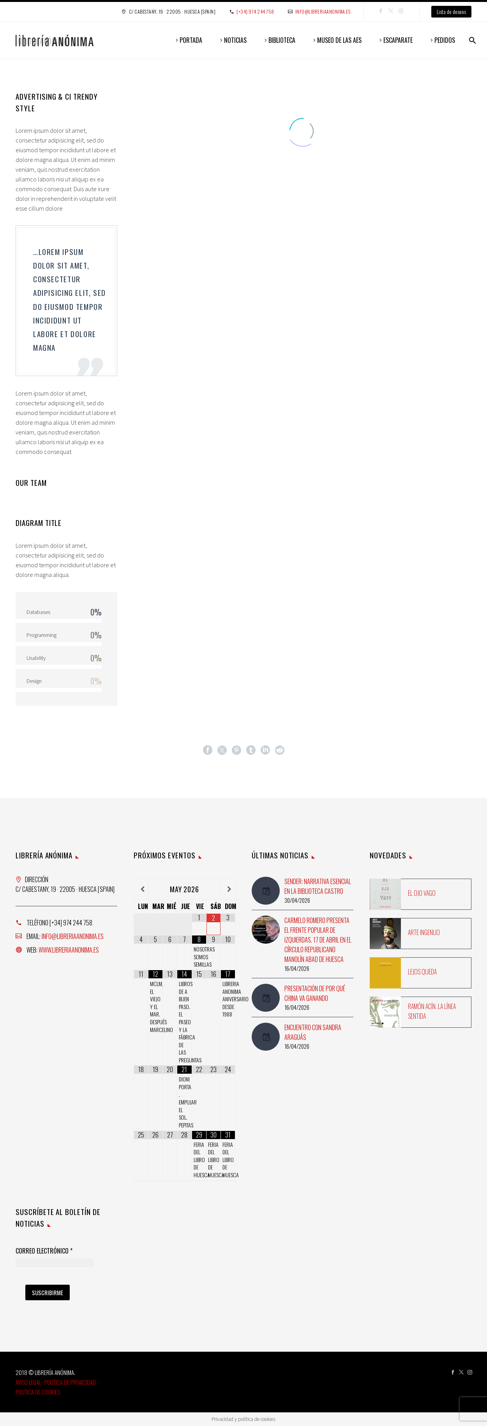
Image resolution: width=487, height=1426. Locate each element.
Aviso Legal (28, 1382)
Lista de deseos (451, 11)
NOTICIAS (235, 40)
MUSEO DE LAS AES (339, 40)
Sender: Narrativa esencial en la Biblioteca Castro (317, 886)
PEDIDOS (444, 40)
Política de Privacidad (70, 1382)
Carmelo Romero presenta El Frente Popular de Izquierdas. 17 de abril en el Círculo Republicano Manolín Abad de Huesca (317, 940)
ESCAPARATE (398, 40)
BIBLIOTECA (281, 40)
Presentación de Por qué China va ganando (314, 993)
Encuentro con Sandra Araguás (312, 1032)
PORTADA (191, 40)
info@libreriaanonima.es (323, 11)
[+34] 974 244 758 (255, 11)
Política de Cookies (38, 1391)
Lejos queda (422, 971)
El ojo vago (422, 893)
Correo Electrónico (44, 1251)
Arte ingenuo (424, 932)
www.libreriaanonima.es (69, 950)
